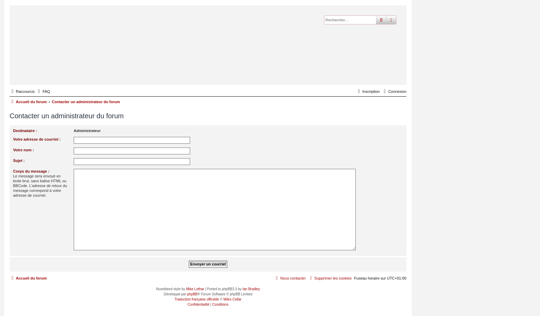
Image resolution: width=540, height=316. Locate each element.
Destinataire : (25, 131)
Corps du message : (31, 171)
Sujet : (19, 161)
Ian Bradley (251, 289)
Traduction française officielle (197, 299)
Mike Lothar (195, 289)
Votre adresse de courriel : (37, 139)
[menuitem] (43, 91)
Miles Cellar (232, 299)
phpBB (192, 294)
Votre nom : (23, 150)
